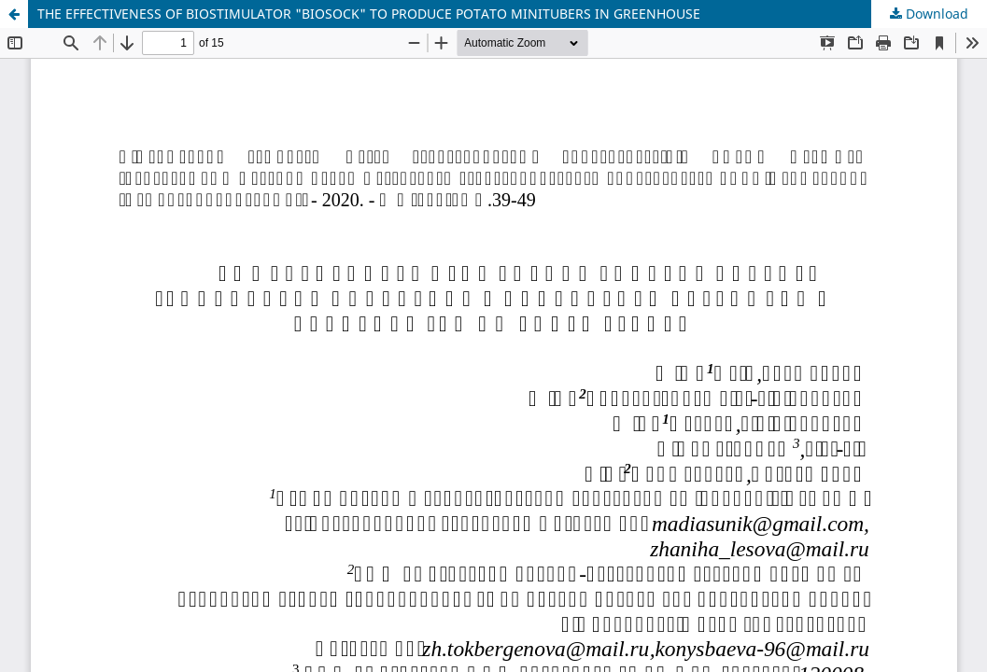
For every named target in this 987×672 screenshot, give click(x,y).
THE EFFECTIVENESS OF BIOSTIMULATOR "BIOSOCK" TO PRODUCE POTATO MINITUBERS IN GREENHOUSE (368, 13)
